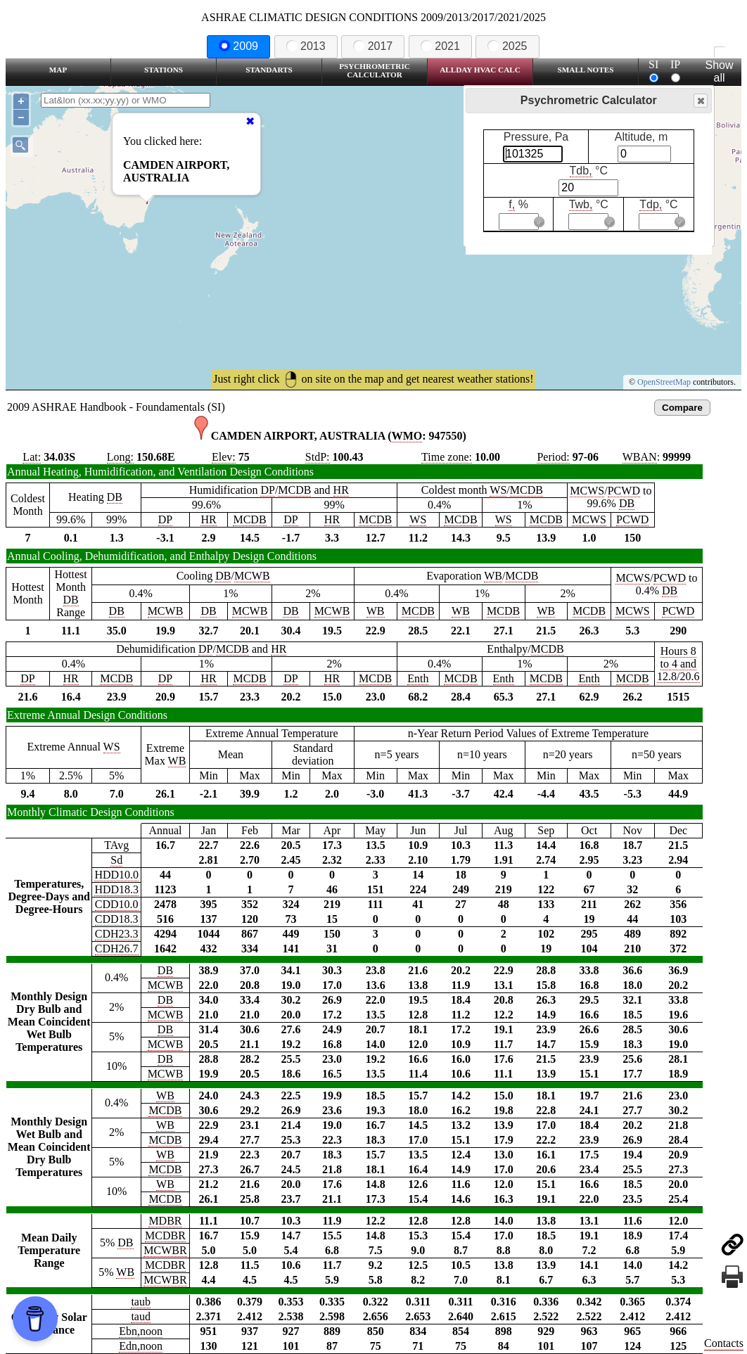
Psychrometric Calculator (374, 70)
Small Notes (586, 69)
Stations (163, 69)
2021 (440, 46)
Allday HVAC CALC (480, 69)
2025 (507, 46)
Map (58, 69)
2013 (306, 46)
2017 (372, 46)
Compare (682, 407)
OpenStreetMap (664, 382)
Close (700, 101)
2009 (238, 46)
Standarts (269, 69)
